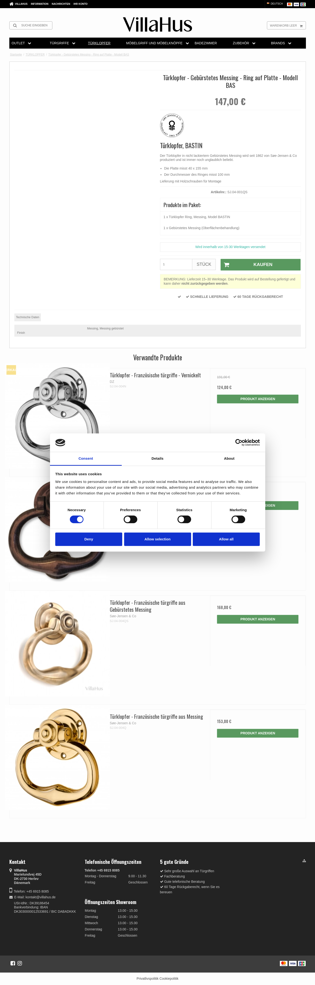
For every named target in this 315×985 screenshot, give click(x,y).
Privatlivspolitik (148, 978)
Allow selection (157, 539)
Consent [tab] (85, 458)
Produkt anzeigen (257, 399)
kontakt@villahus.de (41, 897)
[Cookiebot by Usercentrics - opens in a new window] (239, 442)
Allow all (226, 539)
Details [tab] (158, 458)
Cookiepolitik (169, 978)
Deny (88, 539)
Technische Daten (27, 317)
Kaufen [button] (246, 265)
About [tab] (229, 458)
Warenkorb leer (288, 25)
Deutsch (274, 3)
